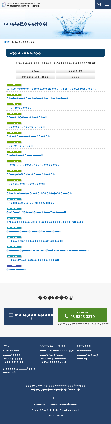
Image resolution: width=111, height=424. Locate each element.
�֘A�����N (84, 350)
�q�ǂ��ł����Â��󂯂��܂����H (24, 155)
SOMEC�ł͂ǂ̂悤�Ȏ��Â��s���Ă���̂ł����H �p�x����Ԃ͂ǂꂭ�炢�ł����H (52, 88)
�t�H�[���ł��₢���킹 (33, 317)
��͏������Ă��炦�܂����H (25, 126)
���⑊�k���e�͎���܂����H (25, 183)
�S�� (35, 71)
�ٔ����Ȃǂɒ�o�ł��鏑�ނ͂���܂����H (31, 202)
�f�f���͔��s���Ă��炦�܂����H (28, 136)
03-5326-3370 (82, 315)
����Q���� (12, 355)
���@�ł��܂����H (19, 145)
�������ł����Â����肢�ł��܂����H (33, 231)
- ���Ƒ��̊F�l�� (13, 361)
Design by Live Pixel (55, 415)
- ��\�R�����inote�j (53, 361)
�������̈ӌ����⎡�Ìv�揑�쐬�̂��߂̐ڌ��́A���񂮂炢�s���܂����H (47, 250)
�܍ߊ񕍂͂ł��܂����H (16, 269)
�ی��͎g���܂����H (19, 107)
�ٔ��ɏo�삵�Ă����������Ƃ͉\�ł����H (34, 240)
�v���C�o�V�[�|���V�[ (63, 404)
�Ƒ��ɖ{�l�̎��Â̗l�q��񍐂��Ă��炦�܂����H (31, 174)
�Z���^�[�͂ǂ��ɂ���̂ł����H (26, 117)
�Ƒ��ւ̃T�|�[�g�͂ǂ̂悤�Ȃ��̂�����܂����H (33, 164)
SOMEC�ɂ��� (11, 350)
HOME (7, 41)
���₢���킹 (84, 345)
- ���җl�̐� (9, 372)
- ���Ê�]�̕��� (13, 358)
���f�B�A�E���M (52, 355)
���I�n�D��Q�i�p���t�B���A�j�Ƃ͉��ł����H (39, 193)
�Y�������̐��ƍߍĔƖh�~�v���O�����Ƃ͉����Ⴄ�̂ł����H (45, 221)
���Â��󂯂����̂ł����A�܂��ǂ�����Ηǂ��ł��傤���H (38, 98)
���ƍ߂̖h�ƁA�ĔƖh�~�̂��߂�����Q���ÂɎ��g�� (55, 388)
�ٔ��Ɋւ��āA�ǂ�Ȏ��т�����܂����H (32, 259)
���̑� (75, 76)
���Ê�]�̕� (75, 71)
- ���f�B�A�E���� (53, 358)
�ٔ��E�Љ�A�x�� (35, 76)
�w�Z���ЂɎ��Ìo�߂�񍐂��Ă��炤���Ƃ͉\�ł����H (36, 212)
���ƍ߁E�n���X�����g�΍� (57, 350)
